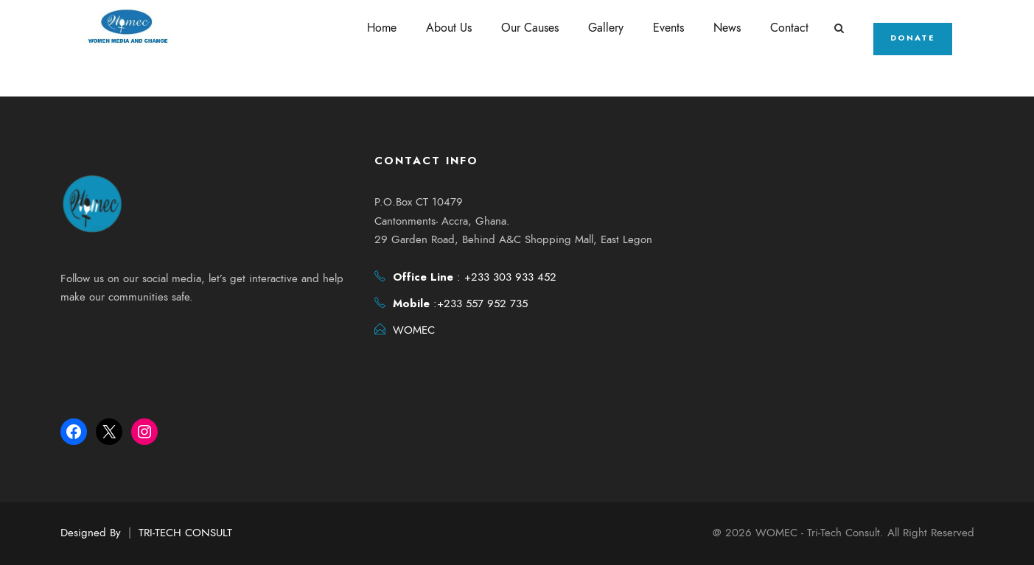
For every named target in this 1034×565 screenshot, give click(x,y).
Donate (913, 37)
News (729, 28)
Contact (791, 28)
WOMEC (414, 331)
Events (670, 28)
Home (384, 28)
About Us (451, 28)
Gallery (608, 28)
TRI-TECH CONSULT (185, 532)
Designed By (90, 532)
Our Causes (532, 28)
